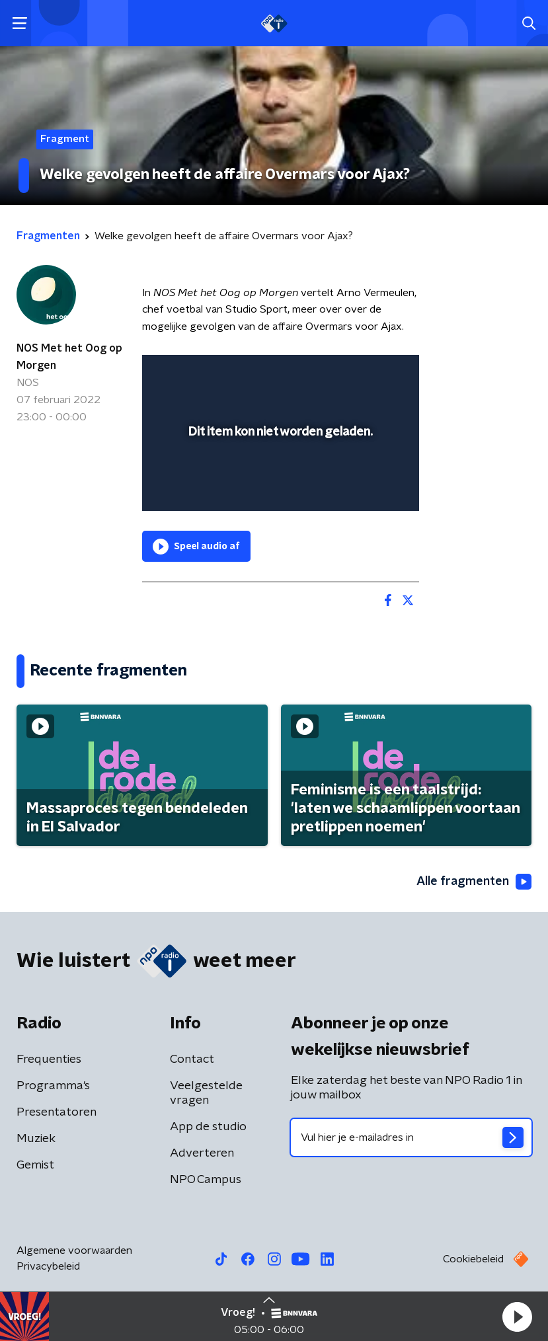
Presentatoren (57, 1112)
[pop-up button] (348, 373)
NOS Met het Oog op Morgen (69, 357)
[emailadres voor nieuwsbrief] (411, 1137)
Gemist (35, 1165)
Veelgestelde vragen (206, 1093)
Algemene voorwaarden (74, 1250)
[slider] (278, 487)
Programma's (53, 1086)
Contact (192, 1059)
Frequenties (49, 1059)
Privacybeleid (48, 1266)
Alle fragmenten (473, 882)
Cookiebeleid (473, 1259)
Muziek (36, 1139)
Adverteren (202, 1153)
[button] (517, 1316)
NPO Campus (205, 1180)
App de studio (208, 1127)
